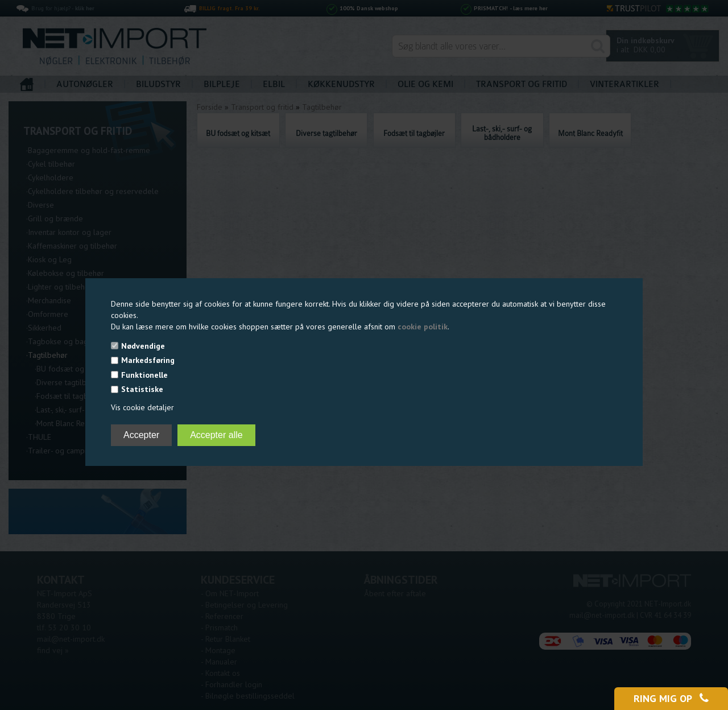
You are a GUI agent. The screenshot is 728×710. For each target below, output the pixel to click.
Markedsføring (148, 360)
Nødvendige (143, 346)
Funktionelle (144, 375)
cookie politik (423, 326)
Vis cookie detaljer (142, 407)
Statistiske (142, 389)
